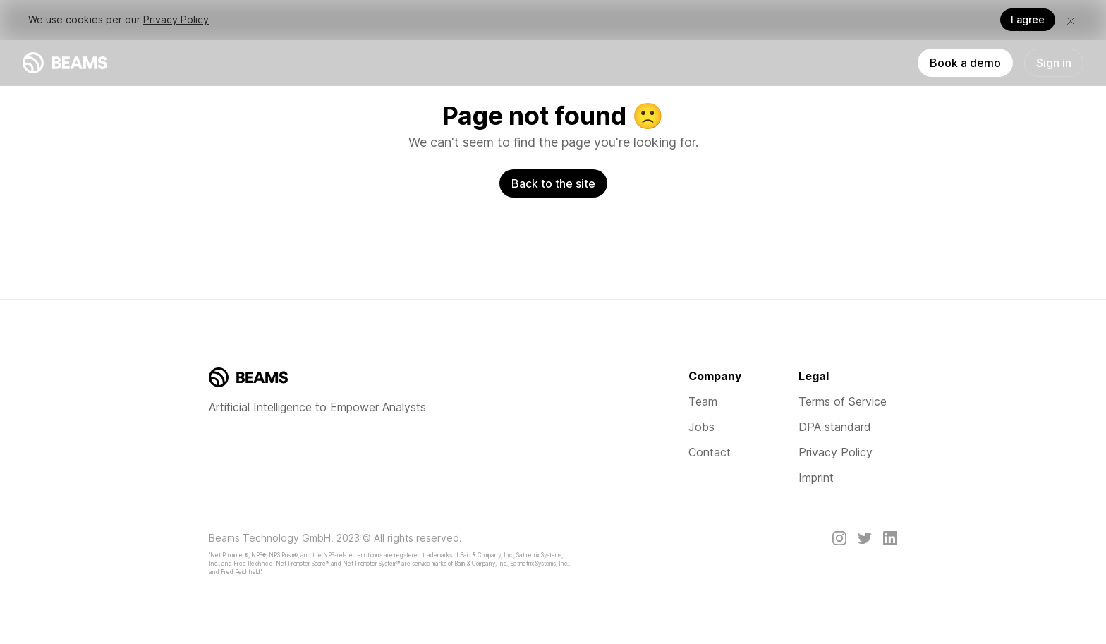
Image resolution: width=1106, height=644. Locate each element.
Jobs (701, 427)
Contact (709, 452)
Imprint (816, 477)
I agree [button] (1028, 19)
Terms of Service (842, 401)
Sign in (1053, 63)
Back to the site (553, 183)
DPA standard (834, 427)
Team (702, 401)
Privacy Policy (176, 19)
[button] (1071, 19)
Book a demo (965, 63)
